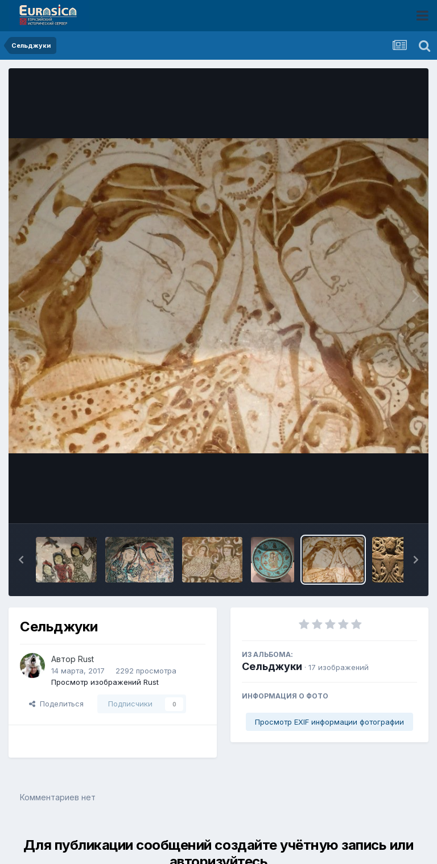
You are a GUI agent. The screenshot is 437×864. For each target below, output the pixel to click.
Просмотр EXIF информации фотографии (329, 721)
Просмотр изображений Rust (105, 682)
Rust (86, 659)
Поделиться (56, 703)
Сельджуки (272, 666)
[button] (21, 559)
